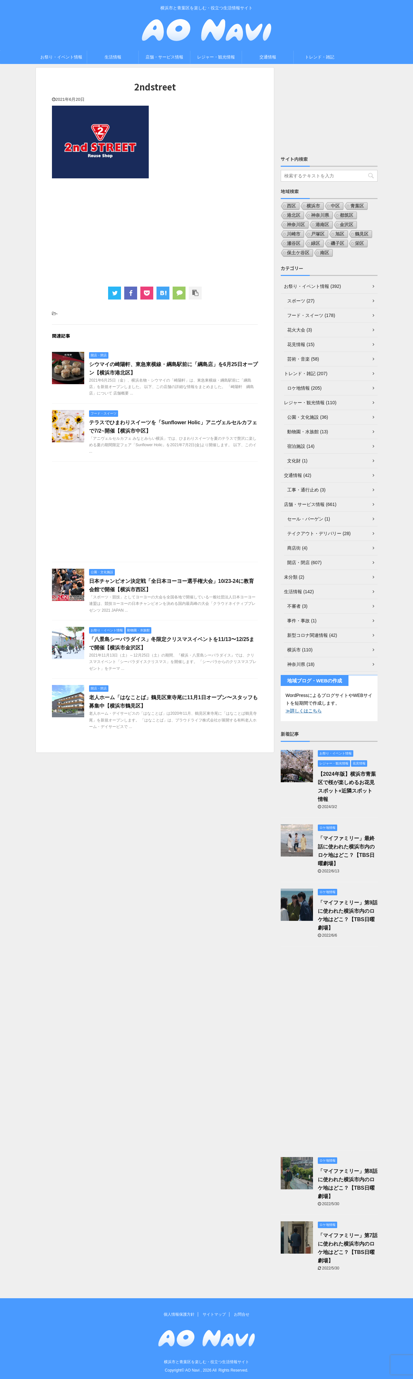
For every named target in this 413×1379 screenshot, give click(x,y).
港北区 (293, 215)
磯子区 (337, 243)
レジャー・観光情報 (216, 57)
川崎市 (293, 234)
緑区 (315, 243)
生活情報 (113, 57)
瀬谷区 (293, 243)
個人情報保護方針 (179, 1314)
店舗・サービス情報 (164, 57)
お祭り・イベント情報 (61, 57)
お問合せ (241, 1314)
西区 (291, 205)
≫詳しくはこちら (304, 710)
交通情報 (267, 57)
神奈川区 (296, 224)
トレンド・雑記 (319, 57)
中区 (335, 205)
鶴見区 (361, 234)
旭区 (339, 234)
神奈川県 (320, 215)
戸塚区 (318, 234)
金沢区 (346, 224)
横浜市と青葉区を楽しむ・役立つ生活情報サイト (206, 1362)
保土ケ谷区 (298, 252)
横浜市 (313, 205)
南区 (324, 252)
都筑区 (346, 215)
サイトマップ (214, 1314)
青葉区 (357, 205)
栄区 (359, 243)
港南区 (322, 224)
